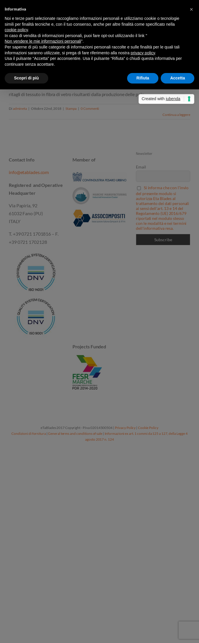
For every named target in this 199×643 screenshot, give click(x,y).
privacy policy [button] (143, 53)
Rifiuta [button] (142, 78)
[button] (191, 9)
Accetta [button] (177, 78)
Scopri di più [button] (26, 78)
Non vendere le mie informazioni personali (43, 41)
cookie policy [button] (16, 29)
